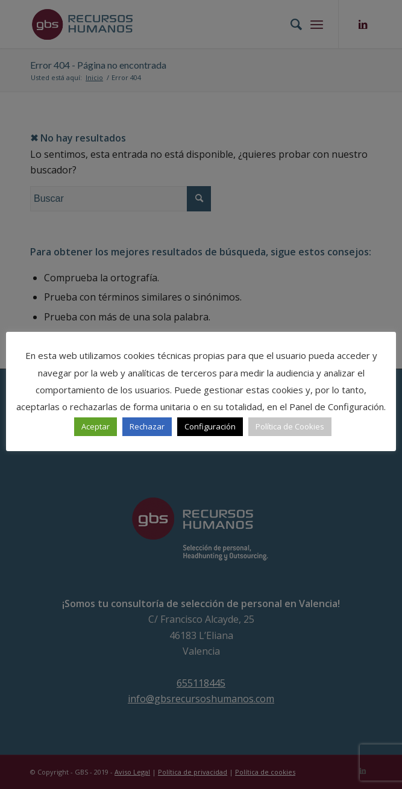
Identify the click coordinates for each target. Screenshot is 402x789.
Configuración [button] (210, 426)
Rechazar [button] (147, 426)
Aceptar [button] (95, 426)
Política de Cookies (290, 426)
